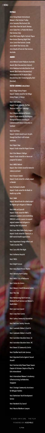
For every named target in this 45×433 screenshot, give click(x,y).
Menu (5, 5)
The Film (32, 419)
